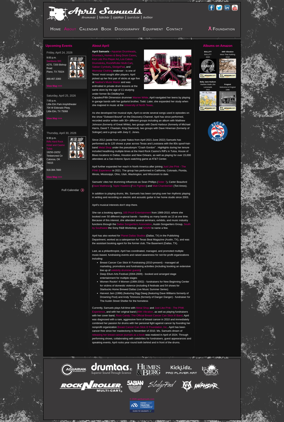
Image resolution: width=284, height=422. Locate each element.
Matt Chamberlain (163, 185)
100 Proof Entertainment (137, 212)
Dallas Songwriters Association (134, 224)
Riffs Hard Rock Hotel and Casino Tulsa (56, 145)
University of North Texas (138, 105)
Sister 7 (162, 181)
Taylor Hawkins (121, 185)
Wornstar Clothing (102, 70)
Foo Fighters (139, 185)
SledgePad (118, 66)
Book (106, 28)
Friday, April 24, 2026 (59, 52)
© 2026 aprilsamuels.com (142, 399)
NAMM (147, 227)
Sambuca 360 (54, 61)
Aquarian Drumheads (123, 51)
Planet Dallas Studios (133, 235)
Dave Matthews (102, 185)
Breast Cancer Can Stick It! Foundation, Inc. (143, 327)
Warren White (140, 97)
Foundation (224, 28)
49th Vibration (145, 311)
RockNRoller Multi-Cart (119, 63)
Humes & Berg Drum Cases (120, 55)
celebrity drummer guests (125, 270)
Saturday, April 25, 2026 (61, 95)
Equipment (153, 28)
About (70, 28)
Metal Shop (105, 147)
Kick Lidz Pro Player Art (105, 59)
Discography (127, 28)
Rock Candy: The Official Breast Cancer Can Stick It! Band (149, 315)
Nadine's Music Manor (107, 82)
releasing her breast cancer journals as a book (118, 334)
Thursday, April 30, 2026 (61, 133)
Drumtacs (97, 55)
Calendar (88, 28)
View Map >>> (54, 86)
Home (55, 28)
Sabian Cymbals (101, 66)
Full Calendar (70, 190)
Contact (174, 28)
